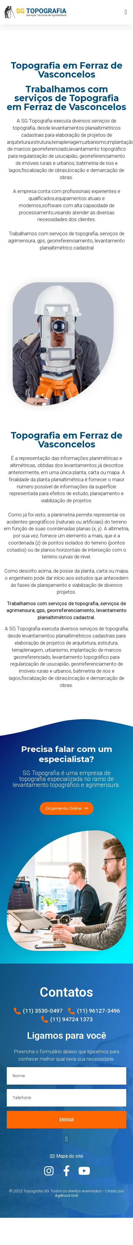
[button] (126, 12)
